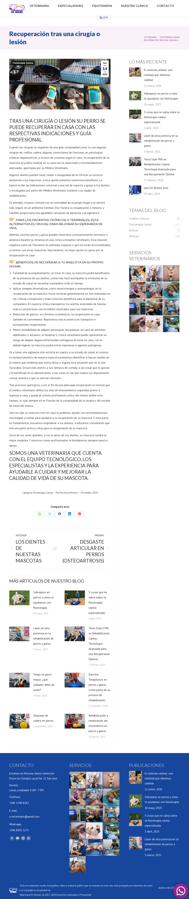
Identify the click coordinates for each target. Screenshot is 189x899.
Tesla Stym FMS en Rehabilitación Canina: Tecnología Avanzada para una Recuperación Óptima (99, 643)
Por (67, 492)
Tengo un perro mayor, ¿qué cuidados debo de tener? (43, 682)
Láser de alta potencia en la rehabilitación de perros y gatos (43, 635)
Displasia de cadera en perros (43, 718)
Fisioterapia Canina (23, 63)
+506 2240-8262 (65, 2)
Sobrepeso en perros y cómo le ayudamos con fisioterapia (43, 599)
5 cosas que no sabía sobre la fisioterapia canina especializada (98, 602)
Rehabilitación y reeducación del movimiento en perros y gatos (98, 723)
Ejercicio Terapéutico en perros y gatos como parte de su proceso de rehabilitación (99, 687)
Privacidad (85, 894)
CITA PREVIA (154, 2)
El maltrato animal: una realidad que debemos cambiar (158, 75)
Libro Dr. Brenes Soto (156, 188)
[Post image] (19, 597)
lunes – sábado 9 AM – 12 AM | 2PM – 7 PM (46, 6)
